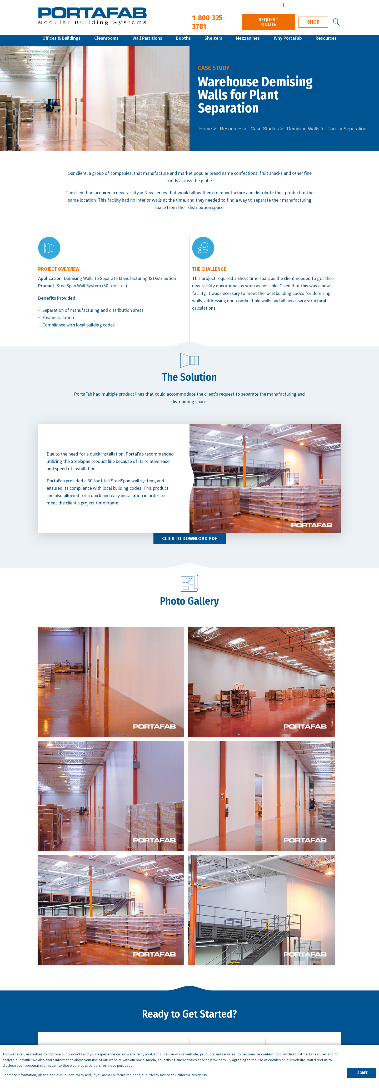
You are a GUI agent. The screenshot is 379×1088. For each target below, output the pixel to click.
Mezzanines (248, 40)
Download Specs (308, 919)
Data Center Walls (137, 1036)
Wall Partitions (147, 40)
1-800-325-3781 (318, 951)
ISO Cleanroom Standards (226, 1014)
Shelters (213, 40)
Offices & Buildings (61, 40)
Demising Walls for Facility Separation (326, 128)
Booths (183, 40)
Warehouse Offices (138, 1006)
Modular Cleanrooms (58, 1021)
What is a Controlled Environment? (235, 1028)
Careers (302, 1014)
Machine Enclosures (139, 1014)
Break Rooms (133, 1021)
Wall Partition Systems (60, 1028)
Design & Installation (315, 1021)
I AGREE (362, 1073)
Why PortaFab (288, 40)
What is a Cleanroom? (222, 1021)
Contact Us (232, 919)
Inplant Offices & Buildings (64, 1014)
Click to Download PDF (189, 539)
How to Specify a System (225, 1006)
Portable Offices (136, 1028)
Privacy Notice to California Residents (177, 1074)
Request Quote (268, 22)
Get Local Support (156, 919)
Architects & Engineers (317, 1006)
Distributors (306, 1028)
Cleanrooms (106, 40)
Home (205, 128)
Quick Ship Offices (55, 1006)
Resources (326, 40)
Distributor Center (262, 4)
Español (331, 4)
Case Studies (265, 128)
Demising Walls (78, 278)
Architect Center (301, 4)
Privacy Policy (73, 1074)
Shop (313, 22)
